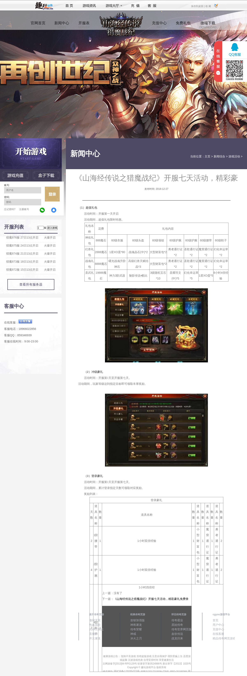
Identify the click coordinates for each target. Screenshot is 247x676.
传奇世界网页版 (181, 629)
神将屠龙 (136, 624)
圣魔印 (93, 633)
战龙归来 (177, 638)
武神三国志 (96, 629)
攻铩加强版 (137, 620)
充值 (135, 5)
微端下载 (207, 25)
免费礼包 (183, 25)
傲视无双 (95, 620)
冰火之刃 (136, 638)
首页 (69, 5)
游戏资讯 (89, 5)
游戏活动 (234, 156)
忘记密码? (9, 209)
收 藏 (208, 6)
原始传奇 (177, 624)
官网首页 (38, 25)
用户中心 (218, 624)
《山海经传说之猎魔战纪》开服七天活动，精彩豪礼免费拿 (151, 598)
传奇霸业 (177, 620)
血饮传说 (177, 633)
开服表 (84, 25)
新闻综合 (219, 156)
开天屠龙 (95, 638)
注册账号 (24, 209)
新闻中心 (61, 25)
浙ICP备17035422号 (127, 671)
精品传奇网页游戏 (224, 638)
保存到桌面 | (198, 6)
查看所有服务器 (30, 284)
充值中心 (159, 25)
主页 (207, 156)
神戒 (133, 633)
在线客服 (218, 633)
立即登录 (52, 194)
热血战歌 (95, 624)
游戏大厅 (112, 5)
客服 (152, 5)
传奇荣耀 (136, 629)
